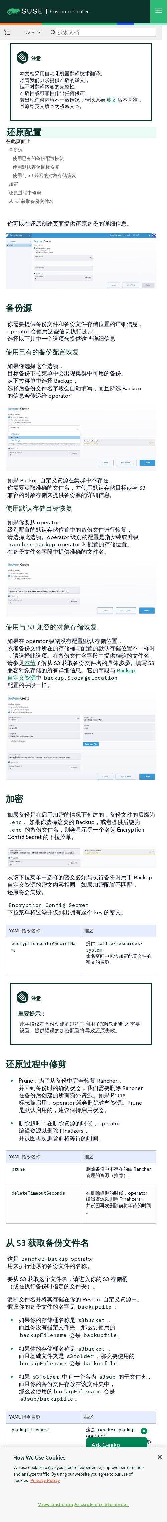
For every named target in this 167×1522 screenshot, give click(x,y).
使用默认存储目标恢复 (36, 167)
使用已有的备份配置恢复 (38, 158)
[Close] (159, 1457)
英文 (112, 100)
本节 (30, 663)
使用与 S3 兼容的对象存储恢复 (44, 175)
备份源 (16, 150)
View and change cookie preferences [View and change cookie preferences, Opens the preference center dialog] (83, 1504)
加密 (13, 184)
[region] (83, 1484)
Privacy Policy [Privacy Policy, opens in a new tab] (45, 1480)
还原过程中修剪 (25, 192)
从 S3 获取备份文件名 (31, 201)
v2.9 (30, 32)
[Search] (106, 32)
